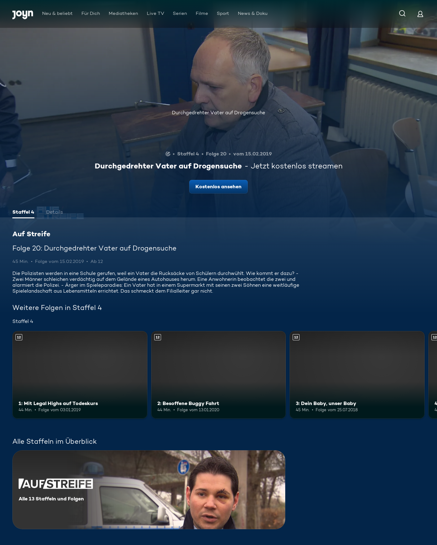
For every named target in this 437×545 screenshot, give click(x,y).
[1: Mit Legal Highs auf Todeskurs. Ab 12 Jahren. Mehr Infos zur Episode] (79, 375)
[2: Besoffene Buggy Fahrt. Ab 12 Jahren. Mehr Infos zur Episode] (218, 375)
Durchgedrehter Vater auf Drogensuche (218, 113)
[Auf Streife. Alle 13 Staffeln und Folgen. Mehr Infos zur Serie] (148, 489)
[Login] (420, 13)
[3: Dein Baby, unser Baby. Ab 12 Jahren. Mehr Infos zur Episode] (357, 375)
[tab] (23, 212)
